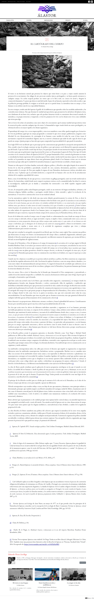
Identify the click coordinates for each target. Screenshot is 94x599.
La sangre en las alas (73, 583)
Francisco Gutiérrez (74, 585)
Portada (4, 1)
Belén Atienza (21, 585)
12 (37, 377)
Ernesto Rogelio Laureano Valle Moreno (47, 587)
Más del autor (82, 562)
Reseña (29, 20)
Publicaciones (21, 1)
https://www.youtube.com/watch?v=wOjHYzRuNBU (41, 544)
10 (31, 329)
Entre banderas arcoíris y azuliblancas (47, 584)
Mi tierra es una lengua (20, 583)
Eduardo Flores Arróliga (48, 46)
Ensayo (67, 20)
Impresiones (48, 20)
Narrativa (10, 20)
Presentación (12, 1)
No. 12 (47, 40)
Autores (28, 1)
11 (73, 363)
